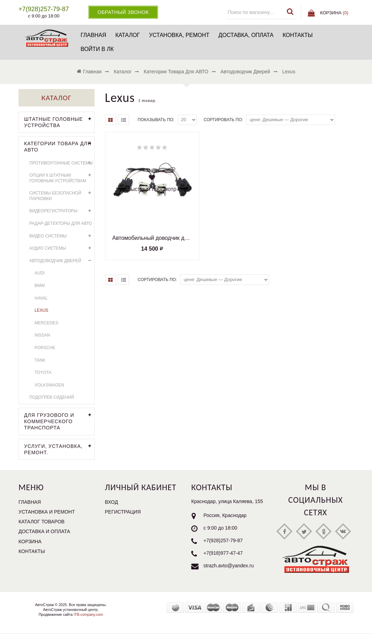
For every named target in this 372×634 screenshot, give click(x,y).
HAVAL (41, 298)
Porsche (45, 347)
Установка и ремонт (46, 512)
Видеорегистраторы (61, 211)
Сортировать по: (223, 119)
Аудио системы (61, 248)
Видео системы (61, 236)
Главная (93, 35)
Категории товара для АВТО (59, 146)
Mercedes (46, 322)
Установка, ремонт (179, 35)
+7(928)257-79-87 (223, 540)
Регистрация (123, 512)
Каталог (127, 35)
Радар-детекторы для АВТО (60, 223)
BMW (40, 285)
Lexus (41, 310)
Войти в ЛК (97, 49)
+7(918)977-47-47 (223, 553)
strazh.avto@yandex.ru (228, 565)
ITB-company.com (88, 614)
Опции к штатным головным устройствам (61, 177)
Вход (111, 502)
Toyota (43, 372)
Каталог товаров (41, 521)
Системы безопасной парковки (61, 195)
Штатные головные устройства (59, 121)
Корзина (30, 541)
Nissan (42, 335)
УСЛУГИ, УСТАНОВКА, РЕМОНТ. (59, 448)
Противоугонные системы (61, 163)
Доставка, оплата (246, 35)
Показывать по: (156, 119)
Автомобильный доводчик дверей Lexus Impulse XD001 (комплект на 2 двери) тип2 (152, 238)
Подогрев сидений (51, 397)
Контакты (298, 35)
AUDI (40, 273)
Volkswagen (49, 385)
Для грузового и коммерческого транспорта (59, 420)
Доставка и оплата (44, 531)
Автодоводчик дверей (61, 261)
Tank (40, 360)
